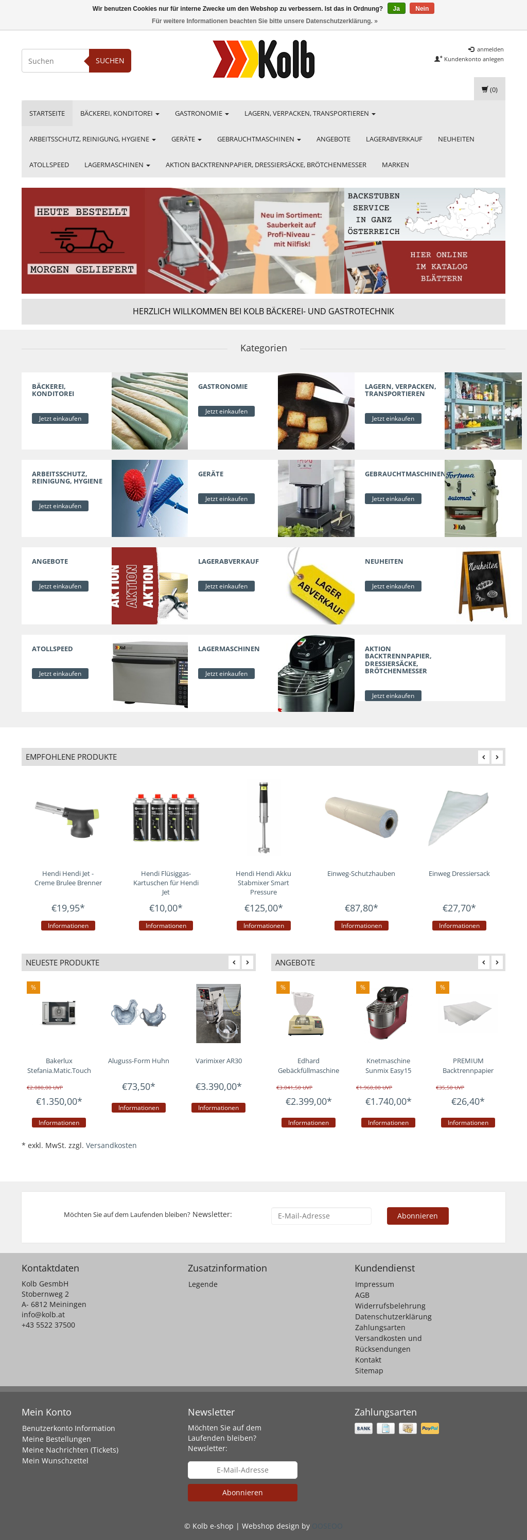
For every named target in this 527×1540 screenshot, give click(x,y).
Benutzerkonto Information (68, 1428)
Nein (422, 8)
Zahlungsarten (380, 1327)
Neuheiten (456, 139)
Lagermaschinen (117, 164)
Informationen (68, 925)
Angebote (333, 139)
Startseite (47, 113)
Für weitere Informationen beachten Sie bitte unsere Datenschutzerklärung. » (265, 21)
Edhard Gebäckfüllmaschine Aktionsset (308, 1070)
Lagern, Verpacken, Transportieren (310, 113)
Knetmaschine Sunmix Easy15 (388, 1065)
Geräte (186, 139)
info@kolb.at (43, 1314)
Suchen (110, 60)
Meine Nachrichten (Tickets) (70, 1450)
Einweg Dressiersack (459, 873)
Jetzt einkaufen (60, 418)
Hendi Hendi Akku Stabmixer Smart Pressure (263, 883)
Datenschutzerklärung (393, 1316)
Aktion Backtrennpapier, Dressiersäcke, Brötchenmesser (266, 164)
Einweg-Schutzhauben (361, 873)
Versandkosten (111, 1145)
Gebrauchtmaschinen (259, 139)
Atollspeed (49, 164)
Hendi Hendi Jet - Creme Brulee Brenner (68, 878)
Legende (203, 1284)
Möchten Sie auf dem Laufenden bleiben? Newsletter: (224, 1438)
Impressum (374, 1284)
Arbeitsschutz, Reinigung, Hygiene (92, 139)
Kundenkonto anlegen (469, 59)
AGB (362, 1295)
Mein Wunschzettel (55, 1460)
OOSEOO (327, 1526)
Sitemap (369, 1370)
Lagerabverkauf (394, 139)
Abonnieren (417, 1216)
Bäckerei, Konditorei (120, 113)
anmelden (486, 49)
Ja (396, 8)
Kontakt (368, 1360)
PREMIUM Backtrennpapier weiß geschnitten (468, 1070)
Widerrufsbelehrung (390, 1306)
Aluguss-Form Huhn (138, 1060)
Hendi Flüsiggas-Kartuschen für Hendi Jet (166, 883)
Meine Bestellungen (56, 1439)
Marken (395, 164)
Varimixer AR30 (219, 1060)
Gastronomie (202, 113)
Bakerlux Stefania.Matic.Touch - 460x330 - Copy (59, 1070)
